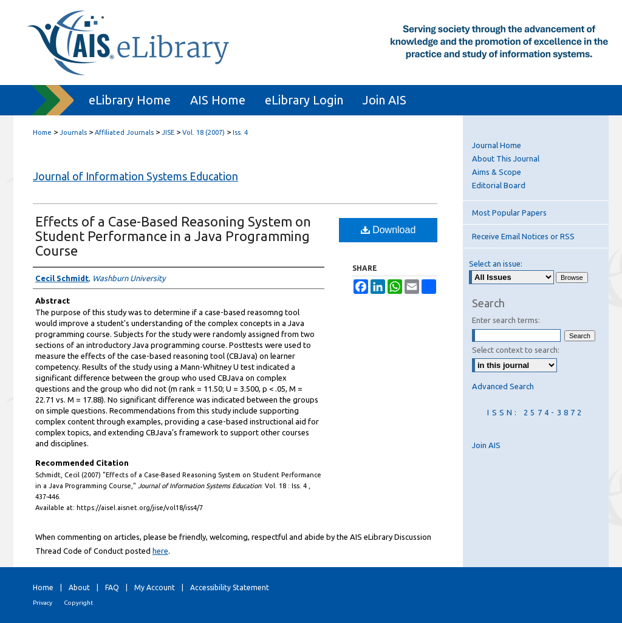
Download (388, 230)
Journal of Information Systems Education (135, 176)
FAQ (112, 587)
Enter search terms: (506, 320)
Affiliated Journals (124, 132)
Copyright (78, 602)
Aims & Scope (496, 172)
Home (42, 132)
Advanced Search (503, 386)
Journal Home (496, 145)
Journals (73, 132)
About (79, 587)
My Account (154, 587)
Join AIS (486, 445)
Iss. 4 (240, 132)
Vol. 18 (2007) (203, 132)
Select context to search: (515, 350)
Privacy (42, 602)
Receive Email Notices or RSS (523, 236)
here (160, 550)
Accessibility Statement (229, 587)
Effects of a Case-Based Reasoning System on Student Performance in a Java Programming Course (173, 236)
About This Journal (505, 158)
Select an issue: (495, 263)
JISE (168, 132)
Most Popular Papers (509, 212)
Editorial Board (498, 185)
